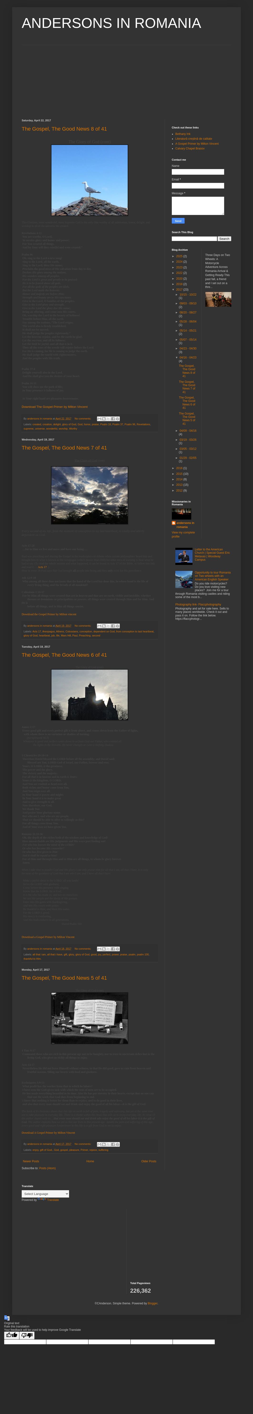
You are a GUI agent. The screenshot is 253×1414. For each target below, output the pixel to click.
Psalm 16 (105, 424)
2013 (179, 485)
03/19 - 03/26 (188, 439)
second (96, 635)
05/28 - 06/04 (188, 321)
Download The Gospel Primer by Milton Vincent (55, 407)
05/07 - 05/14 (188, 339)
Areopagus (48, 631)
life (58, 635)
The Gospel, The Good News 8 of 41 (64, 129)
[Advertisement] (126, 78)
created (37, 424)
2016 (179, 468)
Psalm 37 (117, 424)
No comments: (83, 418)
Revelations (143, 424)
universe (40, 428)
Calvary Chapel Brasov (190, 148)
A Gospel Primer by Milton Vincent (197, 143)
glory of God (69, 424)
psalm (132, 954)
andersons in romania (185, 525)
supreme (29, 428)
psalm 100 (143, 954)
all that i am (39, 954)
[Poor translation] (27, 1335)
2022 (179, 273)
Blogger (152, 1303)
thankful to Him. (32, 958)
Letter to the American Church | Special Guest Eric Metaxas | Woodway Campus (212, 554)
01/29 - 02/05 (188, 458)
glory (71, 954)
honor (87, 424)
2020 (179, 278)
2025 (179, 256)
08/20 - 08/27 (188, 312)
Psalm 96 (130, 424)
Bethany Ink (182, 134)
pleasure (74, 1149)
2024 (179, 261)
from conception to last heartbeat (134, 631)
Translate (48, 1200)
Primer (84, 1149)
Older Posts (148, 1161)
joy (99, 954)
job (53, 635)
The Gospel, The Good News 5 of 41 (64, 978)
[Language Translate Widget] (45, 1194)
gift (65, 954)
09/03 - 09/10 (188, 303)
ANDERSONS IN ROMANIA (111, 23)
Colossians (72, 631)
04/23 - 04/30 (188, 348)
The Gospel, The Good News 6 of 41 (64, 655)
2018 (179, 284)
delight (57, 424)
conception (86, 631)
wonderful (51, 428)
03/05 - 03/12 (188, 449)
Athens (60, 631)
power (115, 954)
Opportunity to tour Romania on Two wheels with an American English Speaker (213, 576)
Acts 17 (42, 567)
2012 (179, 490)
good (94, 954)
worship (63, 428)
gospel (64, 1149)
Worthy (73, 428)
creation (47, 424)
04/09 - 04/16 (188, 430)
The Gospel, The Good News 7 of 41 (64, 448)
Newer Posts (31, 1161)
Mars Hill (66, 635)
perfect (107, 954)
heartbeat (44, 635)
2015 (179, 474)
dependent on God (104, 631)
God (80, 424)
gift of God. (46, 1149)
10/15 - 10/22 (188, 294)
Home (90, 1161)
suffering (103, 1149)
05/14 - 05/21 (188, 330)
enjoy (36, 1149)
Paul (75, 635)
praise (95, 424)
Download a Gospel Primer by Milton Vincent (48, 937)
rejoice (93, 1149)
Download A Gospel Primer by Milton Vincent (48, 1132)
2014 (179, 479)
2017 (179, 289)
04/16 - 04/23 (188, 357)
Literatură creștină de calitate (193, 138)
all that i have (54, 954)
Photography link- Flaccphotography (198, 604)
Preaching (85, 635)
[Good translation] (11, 1335)
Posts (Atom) (47, 1168)
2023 (179, 267)
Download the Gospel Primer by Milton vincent (49, 614)
